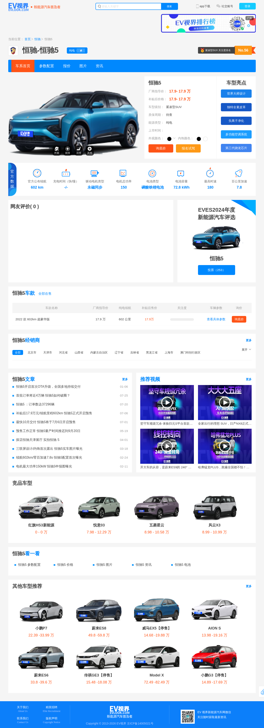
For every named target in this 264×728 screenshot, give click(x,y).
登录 (247, 6)
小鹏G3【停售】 (214, 675)
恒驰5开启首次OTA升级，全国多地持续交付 (46, 386)
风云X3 (214, 525)
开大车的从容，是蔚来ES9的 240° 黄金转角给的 (167, 467)
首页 (28, 39)
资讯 (99, 66)
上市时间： (156, 130)
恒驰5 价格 (63, 564)
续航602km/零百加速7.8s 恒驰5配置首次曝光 (47, 457)
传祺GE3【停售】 (99, 675)
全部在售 (45, 293)
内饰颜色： (185, 138)
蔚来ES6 (41, 675)
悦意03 (99, 525)
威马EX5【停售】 (156, 628)
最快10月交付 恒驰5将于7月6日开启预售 (44, 422)
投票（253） (216, 270)
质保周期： (156, 114)
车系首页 (22, 66)
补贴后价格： (157, 99)
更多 (249, 340)
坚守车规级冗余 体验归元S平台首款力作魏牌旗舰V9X (167, 423)
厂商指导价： (157, 91)
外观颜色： (156, 138)
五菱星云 (156, 525)
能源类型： (156, 122)
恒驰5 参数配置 (27, 564)
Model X (157, 675)
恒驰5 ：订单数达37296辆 (33, 404)
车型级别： (156, 107)
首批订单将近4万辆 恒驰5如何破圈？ (41, 395)
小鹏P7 (41, 628)
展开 (245, 349)
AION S (214, 628)
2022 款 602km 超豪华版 (32, 319)
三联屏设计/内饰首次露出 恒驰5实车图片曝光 (47, 448)
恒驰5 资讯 (142, 564)
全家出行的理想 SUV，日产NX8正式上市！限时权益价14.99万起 (225, 423)
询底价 (161, 148)
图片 (83, 66)
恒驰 (37, 39)
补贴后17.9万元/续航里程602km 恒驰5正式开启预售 (52, 413)
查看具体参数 (216, 319)
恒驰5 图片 (102, 564)
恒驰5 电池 (181, 564)
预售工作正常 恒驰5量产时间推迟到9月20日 (46, 431)
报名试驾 (188, 148)
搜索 (169, 6)
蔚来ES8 (99, 628)
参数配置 (46, 66)
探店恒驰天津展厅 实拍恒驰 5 (35, 439)
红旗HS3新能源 (41, 525)
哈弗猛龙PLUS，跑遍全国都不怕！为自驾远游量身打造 (225, 467)
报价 (67, 66)
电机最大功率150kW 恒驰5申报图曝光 (42, 466)
